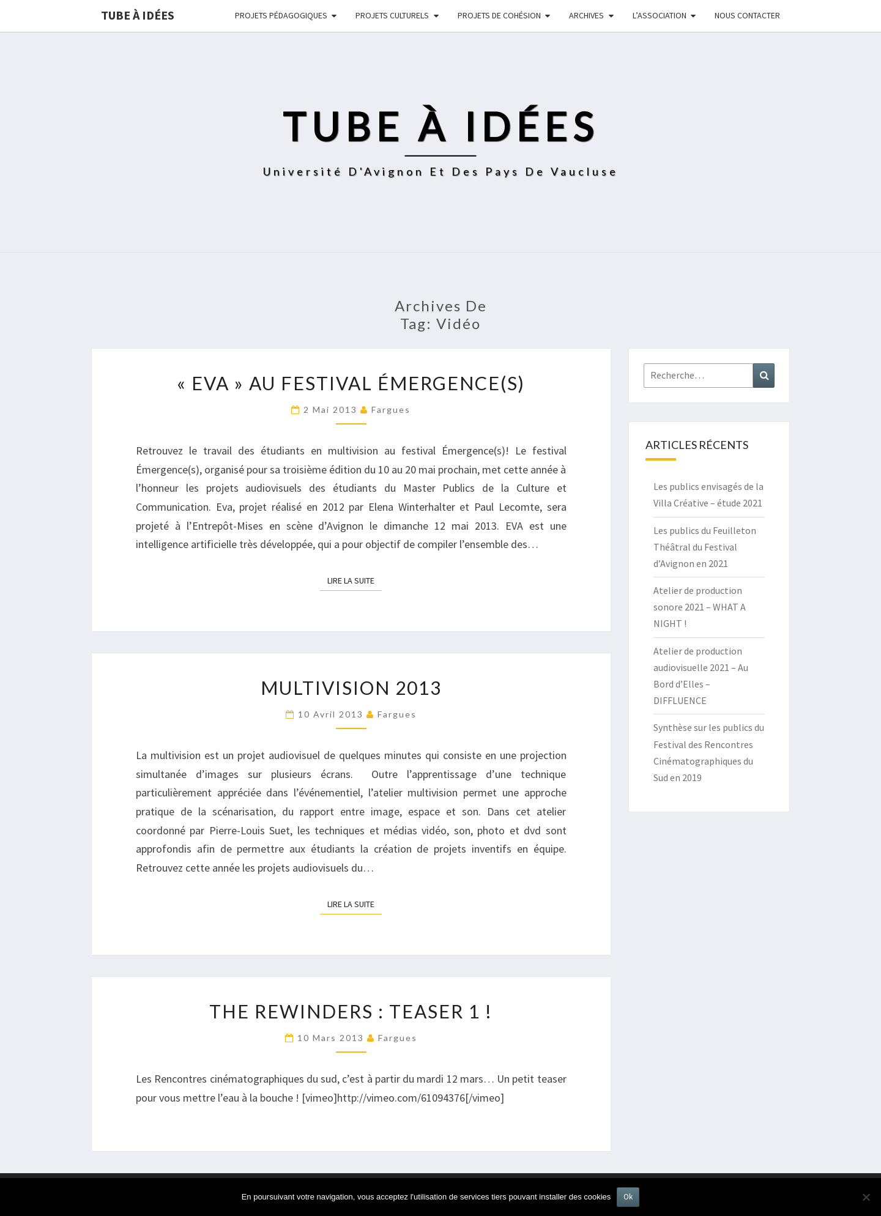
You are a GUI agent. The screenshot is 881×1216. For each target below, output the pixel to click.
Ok (628, 1197)
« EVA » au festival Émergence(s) (351, 383)
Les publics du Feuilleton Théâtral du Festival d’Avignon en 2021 (704, 546)
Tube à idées (137, 15)
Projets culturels (392, 15)
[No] (866, 1197)
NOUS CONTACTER (747, 15)
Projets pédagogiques (281, 15)
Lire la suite (354, 580)
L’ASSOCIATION (659, 15)
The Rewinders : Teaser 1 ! (351, 1011)
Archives (586, 15)
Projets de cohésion (499, 15)
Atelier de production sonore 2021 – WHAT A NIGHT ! (699, 606)
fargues (391, 409)
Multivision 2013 (351, 688)
